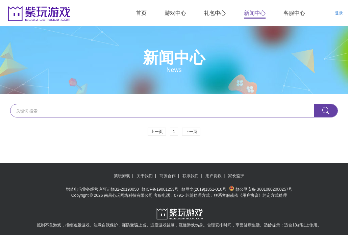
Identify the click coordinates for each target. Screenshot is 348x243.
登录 (339, 13)
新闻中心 (255, 13)
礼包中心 (215, 13)
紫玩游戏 (122, 175)
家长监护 (236, 175)
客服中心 (294, 13)
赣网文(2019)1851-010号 (204, 189)
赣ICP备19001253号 (161, 189)
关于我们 (144, 175)
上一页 (157, 131)
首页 (141, 13)
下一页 (191, 131)
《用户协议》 (250, 195)
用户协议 (213, 175)
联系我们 (190, 175)
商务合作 (167, 175)
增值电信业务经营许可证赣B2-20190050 (103, 189)
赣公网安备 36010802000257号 (260, 189)
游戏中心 (175, 13)
